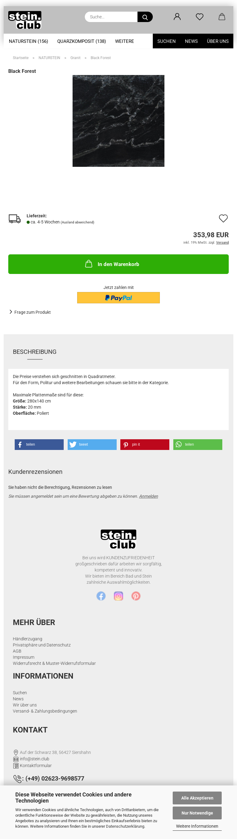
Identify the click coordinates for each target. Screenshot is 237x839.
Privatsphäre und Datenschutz (42, 644)
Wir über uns (25, 704)
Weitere (124, 41)
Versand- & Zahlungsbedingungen (45, 711)
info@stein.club (34, 758)
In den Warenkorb (111, 263)
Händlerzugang (27, 638)
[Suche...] (145, 17)
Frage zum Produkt (32, 312)
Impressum (23, 657)
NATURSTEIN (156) (28, 41)
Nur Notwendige (197, 813)
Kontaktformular (36, 765)
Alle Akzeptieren (197, 798)
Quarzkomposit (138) (81, 41)
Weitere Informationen (197, 826)
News (191, 41)
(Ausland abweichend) (77, 222)
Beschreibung (35, 351)
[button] (177, 17)
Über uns (218, 41)
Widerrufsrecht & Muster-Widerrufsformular (54, 663)
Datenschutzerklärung (125, 826)
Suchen (166, 41)
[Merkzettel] (199, 17)
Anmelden (148, 496)
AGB (17, 651)
